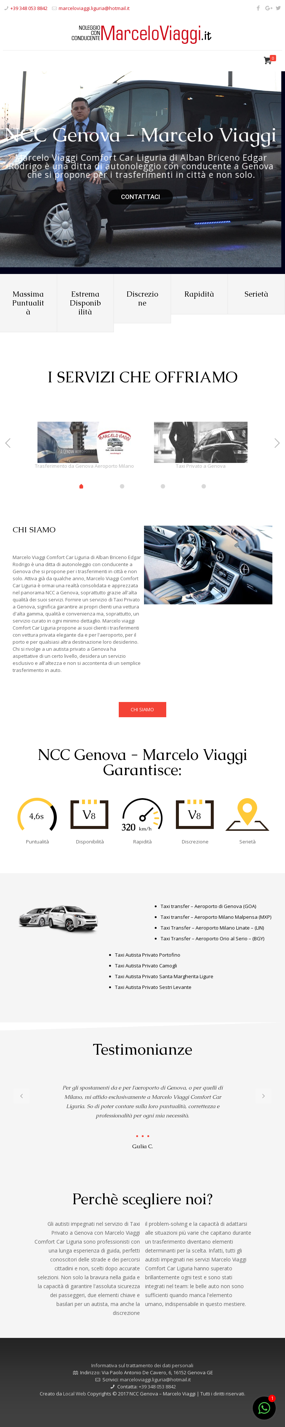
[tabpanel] (84, 447)
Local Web (75, 1393)
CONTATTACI (140, 196)
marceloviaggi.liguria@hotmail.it (94, 8)
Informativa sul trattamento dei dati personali (142, 1365)
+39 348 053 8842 (29, 8)
